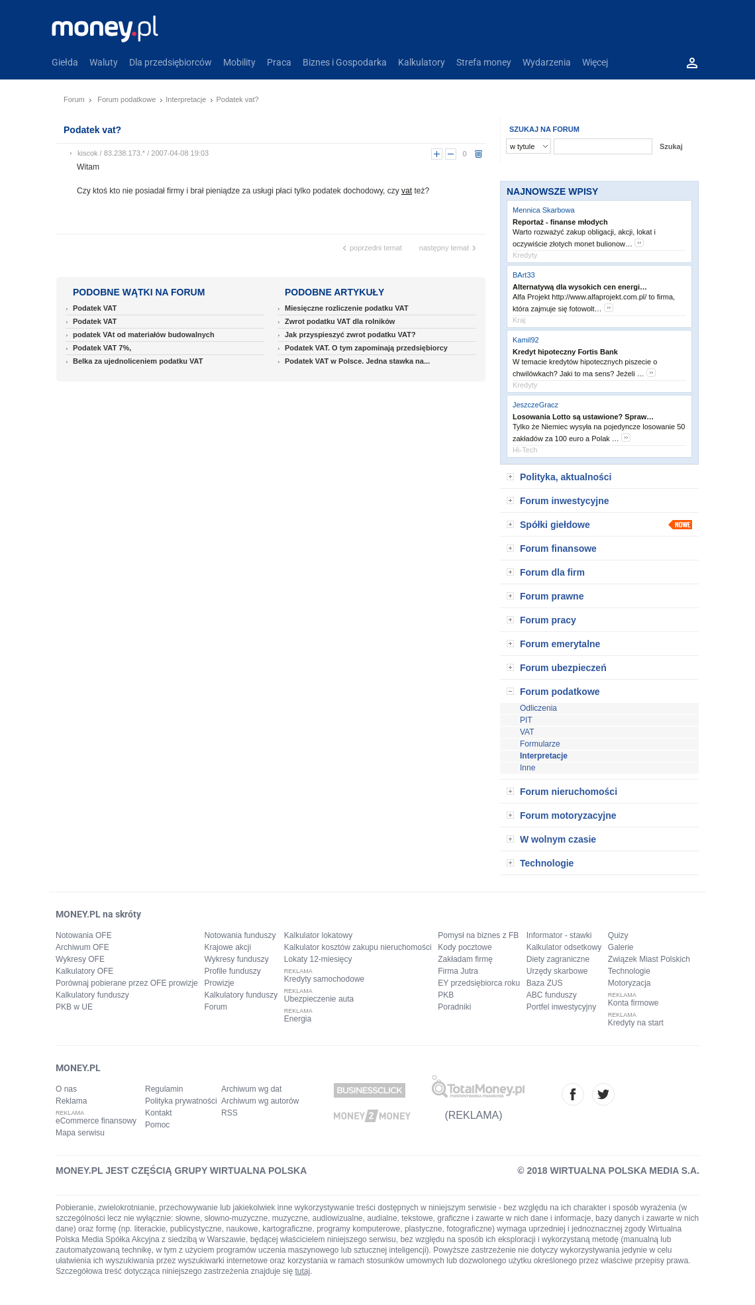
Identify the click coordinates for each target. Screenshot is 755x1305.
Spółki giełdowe (555, 524)
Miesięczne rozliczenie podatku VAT (347, 308)
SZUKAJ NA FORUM (544, 129)
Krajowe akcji (227, 947)
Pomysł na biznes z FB (478, 935)
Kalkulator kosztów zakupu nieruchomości (358, 947)
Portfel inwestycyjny (561, 1007)
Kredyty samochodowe (324, 979)
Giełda (65, 62)
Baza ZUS (545, 983)
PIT (526, 720)
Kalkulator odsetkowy (564, 947)
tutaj (303, 1271)
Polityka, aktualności (566, 477)
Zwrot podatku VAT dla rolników (340, 321)
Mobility (239, 62)
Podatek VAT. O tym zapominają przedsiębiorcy (366, 348)
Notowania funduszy (240, 935)
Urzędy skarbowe (557, 971)
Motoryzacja (629, 983)
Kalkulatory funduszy (92, 995)
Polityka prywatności (181, 1101)
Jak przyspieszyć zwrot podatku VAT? (350, 335)
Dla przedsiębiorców (170, 62)
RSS (229, 1113)
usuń (478, 154)
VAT (527, 732)
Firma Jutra (458, 971)
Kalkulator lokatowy (318, 935)
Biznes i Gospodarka (345, 62)
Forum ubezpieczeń (563, 667)
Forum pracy (548, 620)
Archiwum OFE (82, 947)
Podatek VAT (95, 308)
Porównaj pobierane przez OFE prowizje (127, 983)
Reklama (71, 1101)
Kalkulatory (421, 62)
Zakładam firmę (465, 959)
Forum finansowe (558, 548)
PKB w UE (74, 1007)
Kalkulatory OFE (84, 971)
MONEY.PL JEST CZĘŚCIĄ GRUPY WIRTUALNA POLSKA (181, 1170)
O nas (66, 1089)
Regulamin (164, 1089)
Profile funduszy (232, 971)
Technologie (547, 863)
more (639, 242)
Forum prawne (551, 596)
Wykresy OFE (80, 959)
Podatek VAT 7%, (102, 348)
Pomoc (157, 1124)
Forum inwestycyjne (564, 501)
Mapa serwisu (80, 1132)
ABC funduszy (552, 995)
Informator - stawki (559, 935)
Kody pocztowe (464, 947)
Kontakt (158, 1113)
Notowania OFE (84, 935)
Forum (74, 99)
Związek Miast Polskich (649, 959)
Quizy (618, 935)
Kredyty (525, 255)
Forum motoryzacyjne (568, 815)
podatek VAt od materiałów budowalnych (144, 335)
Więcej (595, 62)
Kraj (519, 320)
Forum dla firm (552, 572)
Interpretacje (186, 99)
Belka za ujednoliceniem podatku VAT (138, 361)
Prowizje (219, 983)
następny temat (444, 248)
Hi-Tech (525, 450)
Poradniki (454, 1007)
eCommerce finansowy (96, 1120)
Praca (279, 62)
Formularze (540, 744)
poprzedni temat (376, 248)
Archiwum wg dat (251, 1089)
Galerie (621, 947)
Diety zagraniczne (558, 959)
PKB (446, 995)
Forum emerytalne (560, 644)
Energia (297, 1018)
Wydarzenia (547, 62)
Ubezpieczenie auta (319, 999)
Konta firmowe (633, 1003)
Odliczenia (538, 708)
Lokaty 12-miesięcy (318, 959)
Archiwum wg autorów (260, 1101)
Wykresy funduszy (236, 959)
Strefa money (483, 62)
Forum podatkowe (126, 99)
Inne (527, 767)
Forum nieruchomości (568, 791)
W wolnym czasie (558, 839)
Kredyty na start (636, 1022)
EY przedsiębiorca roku (479, 983)
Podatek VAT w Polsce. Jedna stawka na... (357, 361)
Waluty (103, 62)
